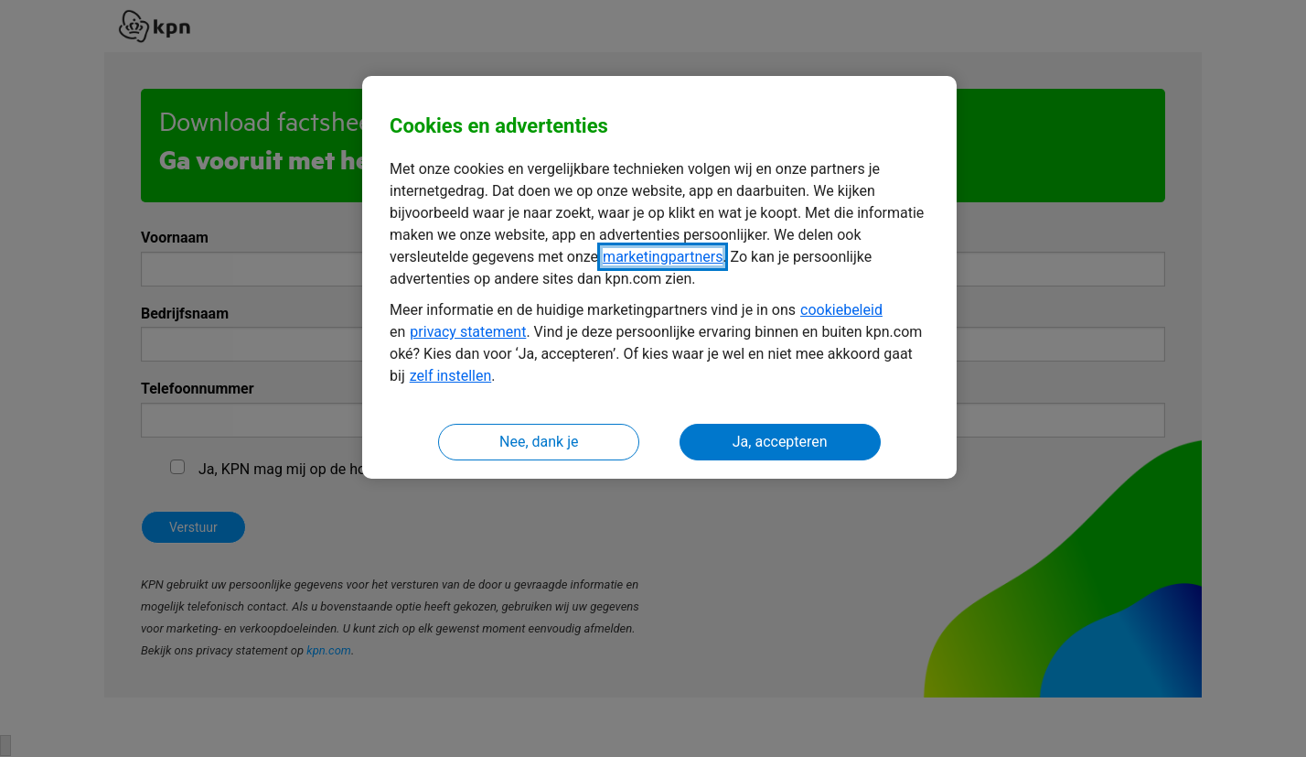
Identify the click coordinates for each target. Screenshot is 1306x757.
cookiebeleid (841, 310)
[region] (659, 278)
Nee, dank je (538, 441)
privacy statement (468, 332)
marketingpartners (663, 256)
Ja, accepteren (780, 441)
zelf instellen (451, 375)
